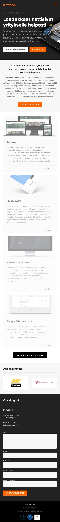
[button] (55, 4)
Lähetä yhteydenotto (15, 493)
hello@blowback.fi (10, 425)
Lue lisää (48, 169)
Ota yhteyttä (37, 49)
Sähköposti (7, 470)
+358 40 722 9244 (10, 422)
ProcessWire (14, 201)
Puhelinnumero (9, 480)
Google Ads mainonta (19, 321)
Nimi (5, 451)
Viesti (5, 432)
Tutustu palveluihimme (15, 49)
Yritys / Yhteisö (8, 461)
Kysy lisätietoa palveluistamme (30, 355)
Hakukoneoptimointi (18, 262)
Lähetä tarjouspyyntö (30, 105)
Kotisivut (12, 142)
